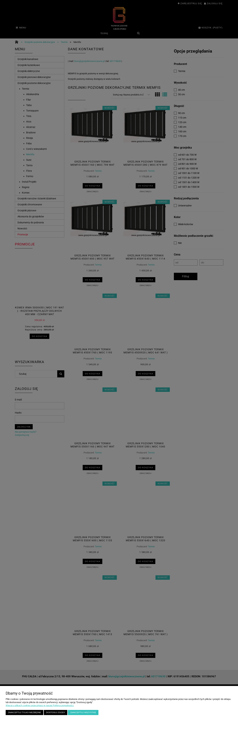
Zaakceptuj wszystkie (83, 712)
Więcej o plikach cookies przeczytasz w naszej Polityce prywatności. (40, 705)
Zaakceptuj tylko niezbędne (24, 712)
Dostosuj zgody (55, 712)
